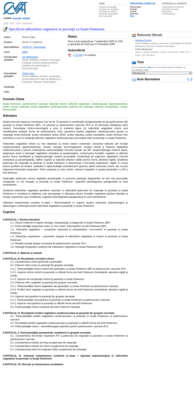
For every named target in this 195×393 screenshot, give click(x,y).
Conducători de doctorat (173, 7)
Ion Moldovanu (30, 56)
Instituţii (133, 9)
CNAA (102, 3)
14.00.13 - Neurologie (34, 47)
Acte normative (105, 16)
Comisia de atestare (108, 7)
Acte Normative (146, 79)
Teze (132, 16)
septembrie (27, 23)
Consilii (133, 11)
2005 (18, 23)
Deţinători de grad (170, 9)
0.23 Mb (78, 55)
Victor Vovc (28, 73)
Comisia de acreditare (109, 9)
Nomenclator (135, 7)
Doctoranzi (167, 11)
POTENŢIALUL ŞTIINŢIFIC (174, 3)
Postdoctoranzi (169, 14)
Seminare (134, 14)
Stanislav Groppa (143, 40)
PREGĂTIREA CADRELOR (142, 3)
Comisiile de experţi (108, 11)
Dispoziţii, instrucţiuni (108, 14)
